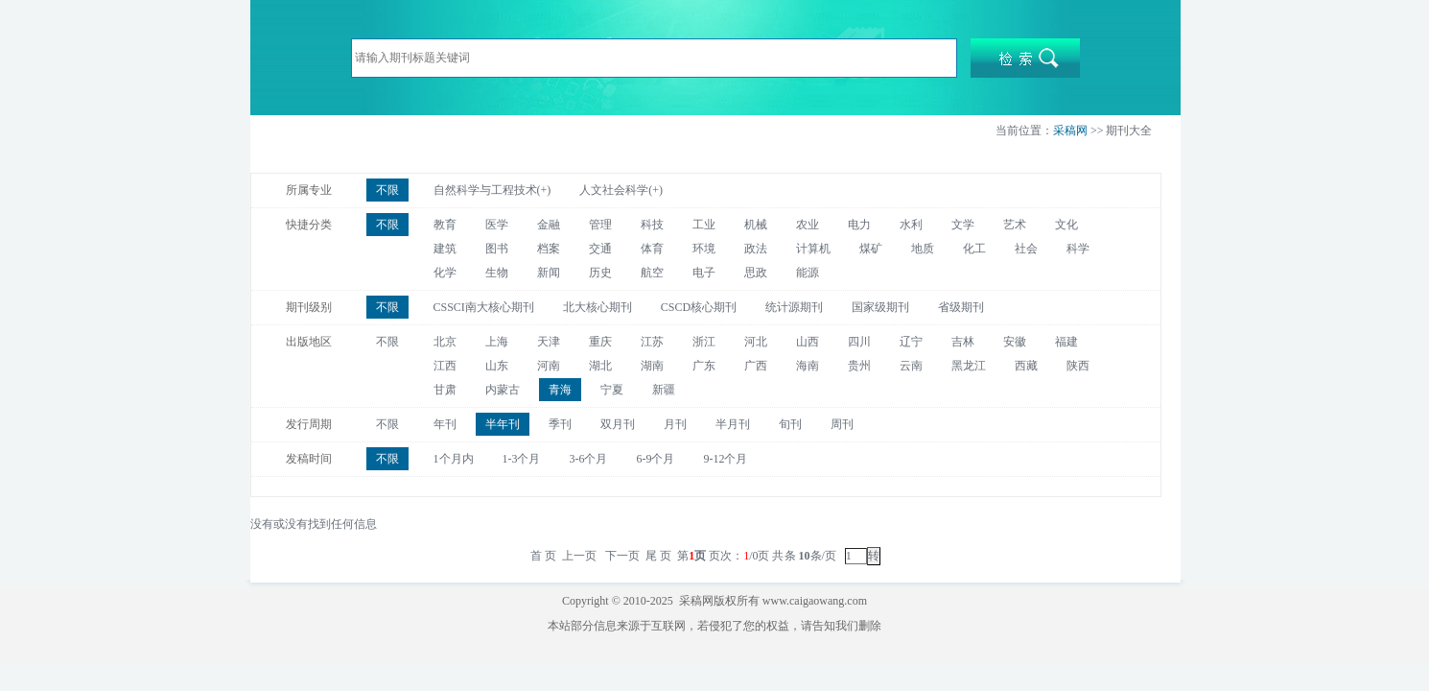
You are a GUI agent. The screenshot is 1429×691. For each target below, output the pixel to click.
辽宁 (911, 341)
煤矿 (870, 248)
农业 (807, 224)
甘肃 (445, 389)
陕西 (1077, 365)
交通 (600, 248)
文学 (962, 224)
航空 (652, 272)
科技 (652, 224)
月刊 (675, 424)
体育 (652, 248)
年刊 (445, 424)
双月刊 (617, 424)
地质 (922, 248)
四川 (859, 341)
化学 (445, 272)
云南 (911, 365)
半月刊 (732, 424)
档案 (548, 248)
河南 (548, 365)
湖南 (652, 365)
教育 (445, 224)
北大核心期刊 (597, 307)
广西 (755, 365)
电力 (859, 224)
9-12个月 (726, 458)
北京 (445, 341)
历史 (600, 272)
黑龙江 (968, 365)
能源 (807, 272)
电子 (703, 272)
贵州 (859, 365)
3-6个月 (589, 458)
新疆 (663, 389)
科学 (1077, 248)
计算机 (813, 248)
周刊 (842, 424)
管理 (600, 224)
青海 (560, 389)
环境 (703, 248)
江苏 (652, 341)
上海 (496, 341)
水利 (911, 224)
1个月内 (453, 458)
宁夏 (611, 389)
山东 (496, 365)
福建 (1066, 341)
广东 (703, 365)
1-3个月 (522, 458)
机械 (755, 224)
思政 (755, 272)
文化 (1066, 224)
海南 (807, 365)
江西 (445, 365)
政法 (755, 248)
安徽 (1014, 341)
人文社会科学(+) (621, 190)
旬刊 (790, 424)
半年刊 (502, 424)
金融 (548, 224)
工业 (703, 224)
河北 (755, 341)
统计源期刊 (794, 307)
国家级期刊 (880, 307)
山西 (807, 341)
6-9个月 (656, 458)
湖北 (600, 365)
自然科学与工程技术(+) (492, 190)
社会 (1026, 248)
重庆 (600, 341)
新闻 (548, 272)
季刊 (560, 424)
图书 (496, 248)
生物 (496, 272)
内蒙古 (502, 389)
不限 (387, 190)
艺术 (1014, 224)
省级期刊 (961, 307)
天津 (548, 341)
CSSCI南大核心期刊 (483, 307)
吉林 (962, 341)
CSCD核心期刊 (699, 307)
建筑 (445, 248)
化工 (974, 248)
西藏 (1026, 365)
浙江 (703, 341)
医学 (496, 224)
